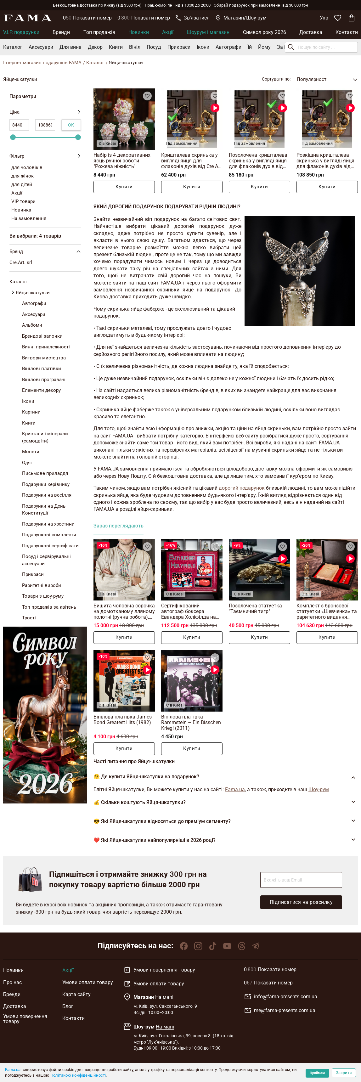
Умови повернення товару (25, 1019)
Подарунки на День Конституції (43, 509)
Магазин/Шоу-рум (241, 18)
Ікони (203, 47)
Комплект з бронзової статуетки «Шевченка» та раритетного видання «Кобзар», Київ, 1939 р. (326, 611)
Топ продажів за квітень (49, 607)
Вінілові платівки (41, 368)
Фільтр (45, 156)
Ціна (45, 112)
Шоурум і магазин (208, 32)
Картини (31, 412)
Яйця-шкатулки (33, 292)
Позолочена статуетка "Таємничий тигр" (255, 608)
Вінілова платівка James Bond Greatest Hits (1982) (122, 719)
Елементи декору (41, 390)
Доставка (310, 32)
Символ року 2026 (264, 32)
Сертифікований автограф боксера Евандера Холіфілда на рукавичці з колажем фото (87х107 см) (188, 611)
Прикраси (178, 47)
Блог (67, 1006)
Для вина (70, 47)
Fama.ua (12, 1069)
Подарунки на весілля (46, 495)
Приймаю (317, 1073)
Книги (116, 47)
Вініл (134, 47)
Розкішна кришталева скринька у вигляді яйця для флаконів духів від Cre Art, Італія (325, 160)
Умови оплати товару (87, 982)
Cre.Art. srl (20, 262)
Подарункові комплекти (49, 535)
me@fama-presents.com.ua (279, 1010)
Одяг (27, 462)
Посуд (154, 47)
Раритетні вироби (41, 585)
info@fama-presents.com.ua (280, 996)
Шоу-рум (318, 789)
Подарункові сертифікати (50, 546)
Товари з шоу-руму (43, 596)
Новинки (138, 32)
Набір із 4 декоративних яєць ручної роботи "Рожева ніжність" (121, 160)
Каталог (12, 47)
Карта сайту (76, 994)
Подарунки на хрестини (48, 524)
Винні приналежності (46, 347)
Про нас (12, 982)
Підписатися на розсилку (301, 902)
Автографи (228, 47)
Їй (250, 47)
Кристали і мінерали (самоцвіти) (45, 437)
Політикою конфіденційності (78, 1075)
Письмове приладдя (45, 473)
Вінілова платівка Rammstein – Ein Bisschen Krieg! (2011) (191, 722)
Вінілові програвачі (43, 379)
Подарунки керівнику (46, 484)
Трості (29, 618)
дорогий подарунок (242, 488)
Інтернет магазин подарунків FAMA (42, 62)
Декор (95, 47)
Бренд (46, 251)
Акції (167, 32)
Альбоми (32, 325)
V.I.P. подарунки (21, 32)
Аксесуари (41, 47)
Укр (324, 18)
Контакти (347, 32)
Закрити (344, 1072)
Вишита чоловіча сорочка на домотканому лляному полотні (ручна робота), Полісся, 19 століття (124, 611)
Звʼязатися (193, 18)
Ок (71, 124)
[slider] (13, 137)
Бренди (61, 32)
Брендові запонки (42, 336)
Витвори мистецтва (44, 358)
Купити (124, 186)
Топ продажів (99, 32)
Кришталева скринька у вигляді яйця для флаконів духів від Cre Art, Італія (191, 160)
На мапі (164, 997)
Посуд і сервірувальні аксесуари (46, 560)
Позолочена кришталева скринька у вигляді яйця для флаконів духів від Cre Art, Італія (258, 160)
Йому (264, 47)
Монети (30, 451)
